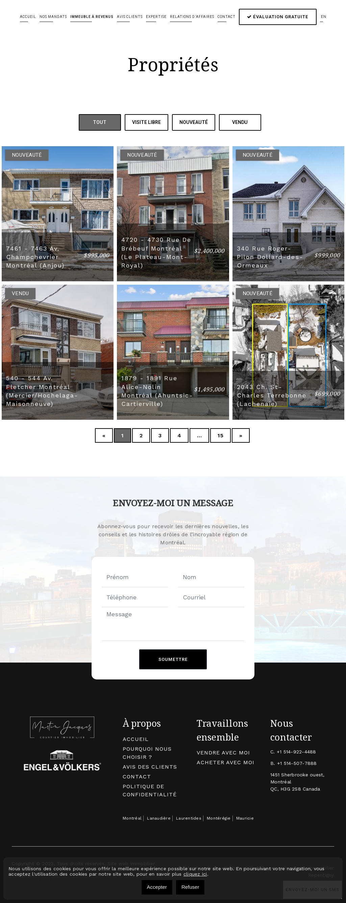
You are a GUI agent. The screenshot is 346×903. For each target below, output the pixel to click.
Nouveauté (193, 122)
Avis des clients (150, 766)
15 (220, 435)
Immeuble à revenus (92, 17)
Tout (99, 122)
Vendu (240, 122)
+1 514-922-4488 (296, 751)
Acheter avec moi (225, 762)
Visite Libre (146, 122)
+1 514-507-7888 (297, 763)
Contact (227, 17)
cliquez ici (195, 874)
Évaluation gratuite (277, 17)
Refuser (190, 887)
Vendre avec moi (223, 752)
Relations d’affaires (192, 17)
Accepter (157, 887)
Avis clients (130, 17)
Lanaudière (159, 818)
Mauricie (245, 818)
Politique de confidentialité (150, 790)
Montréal (132, 818)
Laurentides (188, 818)
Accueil (28, 17)
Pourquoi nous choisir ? (147, 752)
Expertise (156, 17)
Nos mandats (53, 17)
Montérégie (219, 818)
